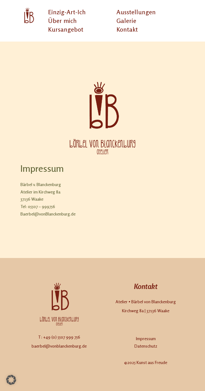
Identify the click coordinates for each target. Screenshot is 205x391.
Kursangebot (65, 29)
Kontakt (127, 29)
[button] (11, 380)
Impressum (146, 338)
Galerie (126, 20)
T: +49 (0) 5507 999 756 (59, 337)
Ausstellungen (136, 12)
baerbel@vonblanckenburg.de (59, 346)
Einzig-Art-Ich (66, 12)
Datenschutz (145, 346)
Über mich (62, 20)
